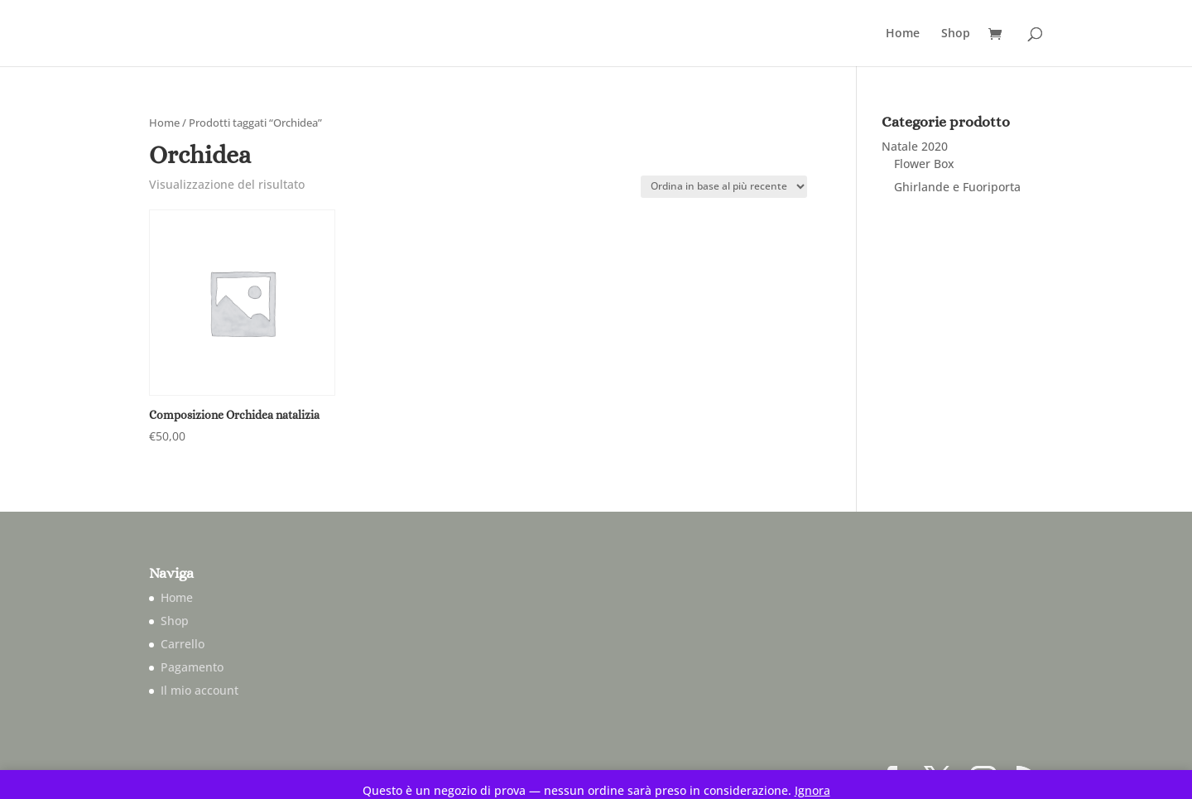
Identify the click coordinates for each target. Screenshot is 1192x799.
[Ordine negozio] (724, 187)
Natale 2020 (915, 146)
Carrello (182, 644)
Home (903, 34)
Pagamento (192, 667)
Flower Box (924, 163)
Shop (955, 34)
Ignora (812, 790)
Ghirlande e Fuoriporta (957, 187)
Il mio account (199, 690)
